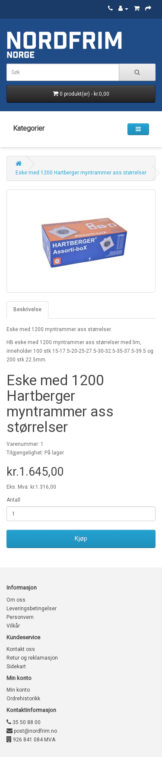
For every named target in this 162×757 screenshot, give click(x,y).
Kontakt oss (20, 649)
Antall (13, 500)
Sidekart (16, 667)
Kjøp (81, 538)
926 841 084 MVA (30, 740)
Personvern (20, 617)
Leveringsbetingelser (31, 609)
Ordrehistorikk (23, 699)
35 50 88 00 (23, 722)
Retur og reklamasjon (32, 658)
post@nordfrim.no (31, 731)
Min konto (18, 690)
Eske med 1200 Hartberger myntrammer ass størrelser (81, 173)
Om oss (15, 600)
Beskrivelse (27, 309)
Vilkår (13, 626)
